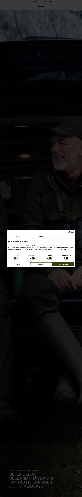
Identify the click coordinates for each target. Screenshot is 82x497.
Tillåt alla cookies (63, 264)
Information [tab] (41, 236)
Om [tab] (63, 236)
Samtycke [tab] (18, 236)
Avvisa (19, 264)
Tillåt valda (41, 264)
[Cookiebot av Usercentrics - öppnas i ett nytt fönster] (67, 232)
